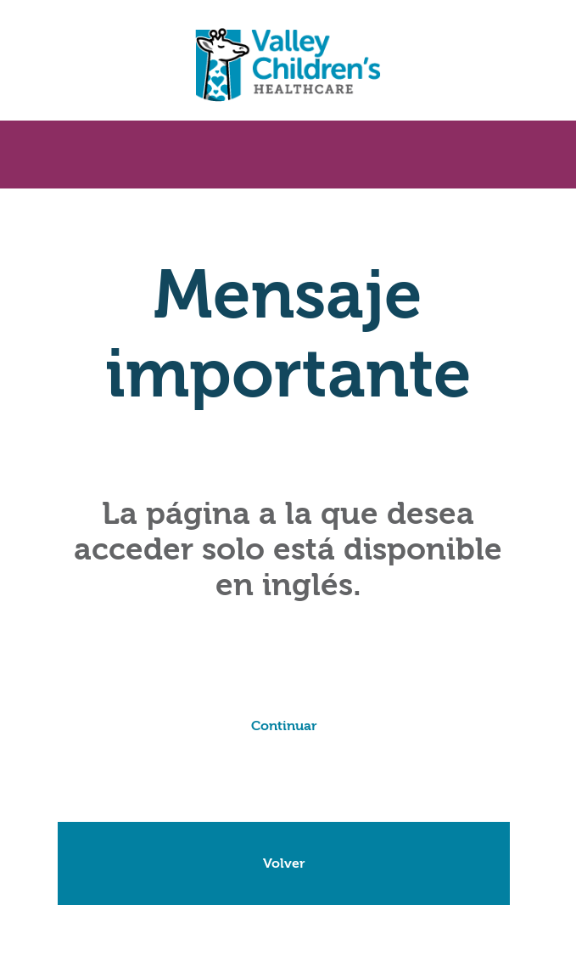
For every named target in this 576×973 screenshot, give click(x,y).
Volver (284, 863)
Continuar (284, 726)
